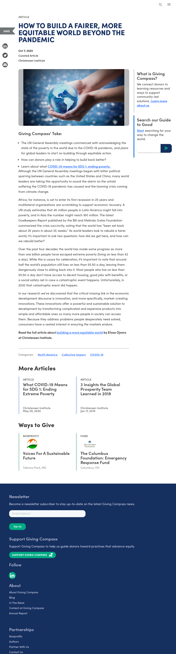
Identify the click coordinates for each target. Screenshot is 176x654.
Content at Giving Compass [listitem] (26, 608)
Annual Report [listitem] (18, 613)
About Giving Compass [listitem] (23, 592)
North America (48, 354)
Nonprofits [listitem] (15, 636)
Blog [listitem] (12, 597)
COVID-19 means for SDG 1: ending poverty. (79, 166)
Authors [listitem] (14, 641)
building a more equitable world (80, 332)
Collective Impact (74, 354)
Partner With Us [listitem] (19, 647)
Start (140, 130)
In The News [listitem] (16, 602)
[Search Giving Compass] (160, 5)
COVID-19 (96, 354)
